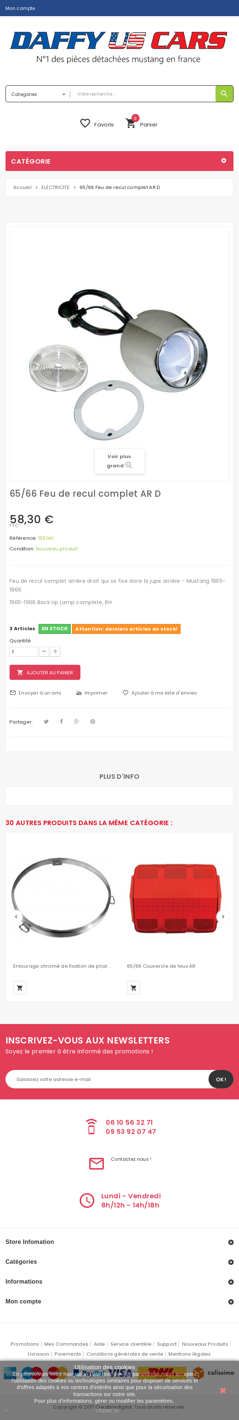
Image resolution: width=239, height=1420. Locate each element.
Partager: (21, 721)
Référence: (23, 538)
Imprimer (92, 693)
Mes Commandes (66, 1344)
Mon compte (20, 8)
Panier (141, 122)
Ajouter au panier (45, 673)
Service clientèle (131, 1344)
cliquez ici (107, 1410)
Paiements (68, 1354)
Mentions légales (190, 1354)
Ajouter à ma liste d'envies (159, 693)
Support (167, 1344)
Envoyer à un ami (35, 693)
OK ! (221, 1079)
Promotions (25, 1344)
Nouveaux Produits (205, 1344)
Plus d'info (119, 776)
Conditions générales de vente (125, 1354)
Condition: (22, 549)
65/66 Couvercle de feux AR (161, 966)
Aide (99, 1344)
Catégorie (31, 161)
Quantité (20, 641)
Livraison (38, 1354)
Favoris (96, 123)
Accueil (22, 187)
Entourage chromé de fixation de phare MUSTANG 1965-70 (62, 966)
